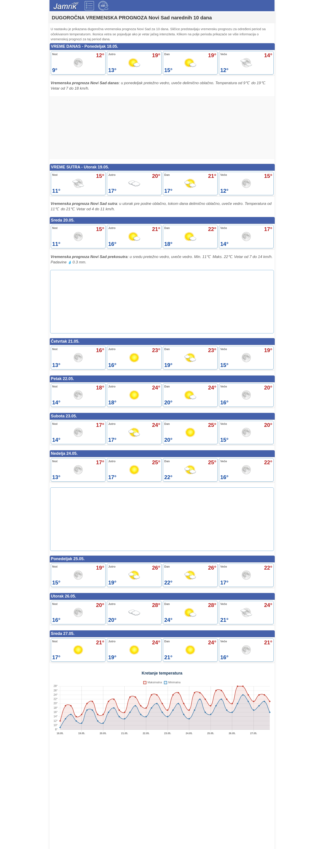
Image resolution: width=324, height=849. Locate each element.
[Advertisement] (162, 127)
